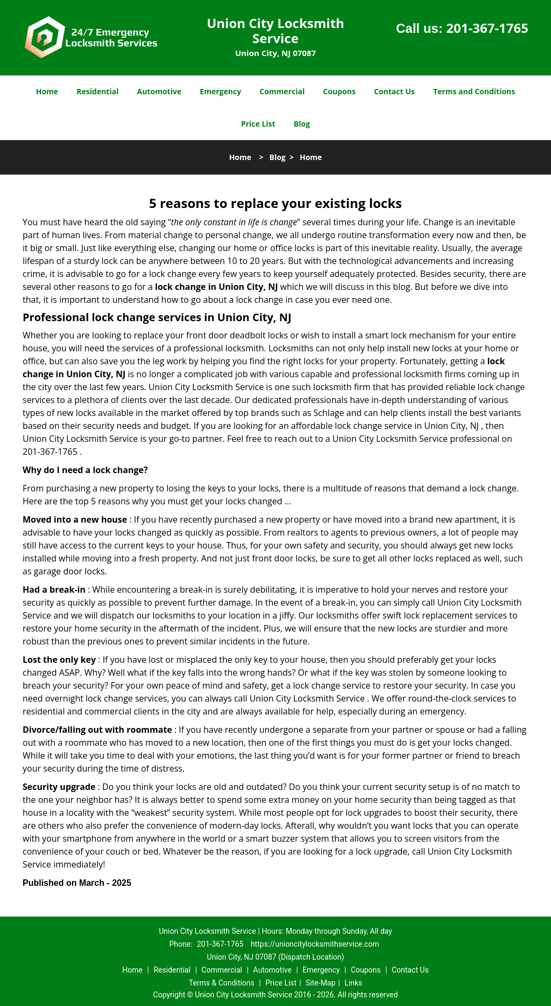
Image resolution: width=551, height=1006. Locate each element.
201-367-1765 (487, 28)
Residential (97, 91)
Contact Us (394, 91)
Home (47, 91)
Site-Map (320, 983)
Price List (258, 124)
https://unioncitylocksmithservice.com (315, 944)
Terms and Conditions (474, 91)
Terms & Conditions (222, 983)
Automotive (159, 91)
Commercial (282, 91)
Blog (302, 124)
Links (353, 983)
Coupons (339, 91)
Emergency (220, 91)
